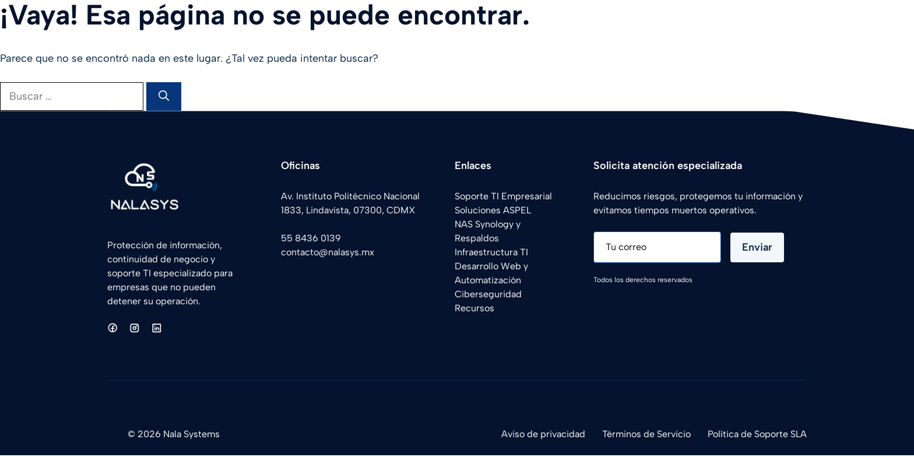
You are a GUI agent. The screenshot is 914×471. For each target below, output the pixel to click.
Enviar (757, 247)
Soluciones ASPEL (493, 210)
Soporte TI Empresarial (503, 196)
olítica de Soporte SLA (760, 434)
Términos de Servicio (646, 434)
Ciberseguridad (488, 294)
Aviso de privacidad (543, 434)
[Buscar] (163, 96)
